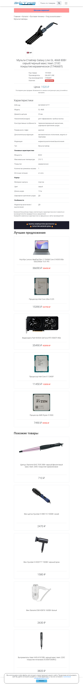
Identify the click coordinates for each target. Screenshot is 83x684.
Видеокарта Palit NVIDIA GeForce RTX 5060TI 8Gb (41, 338)
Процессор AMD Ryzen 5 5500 (41, 415)
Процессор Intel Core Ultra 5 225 (41, 299)
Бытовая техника (37, 16)
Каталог (25, 16)
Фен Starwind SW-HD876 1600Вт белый (41, 610)
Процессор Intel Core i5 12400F (41, 377)
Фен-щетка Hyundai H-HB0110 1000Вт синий (41, 514)
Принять (41, 681)
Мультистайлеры (21, 19)
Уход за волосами (53, 16)
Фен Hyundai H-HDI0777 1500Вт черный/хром (41, 562)
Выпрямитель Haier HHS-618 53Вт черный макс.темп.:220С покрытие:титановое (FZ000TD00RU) (41, 658)
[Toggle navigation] (66, 3)
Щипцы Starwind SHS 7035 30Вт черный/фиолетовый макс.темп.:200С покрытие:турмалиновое (41, 466)
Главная (17, 16)
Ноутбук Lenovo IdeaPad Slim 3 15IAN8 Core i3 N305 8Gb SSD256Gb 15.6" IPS (41, 260)
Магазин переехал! (41, 10)
